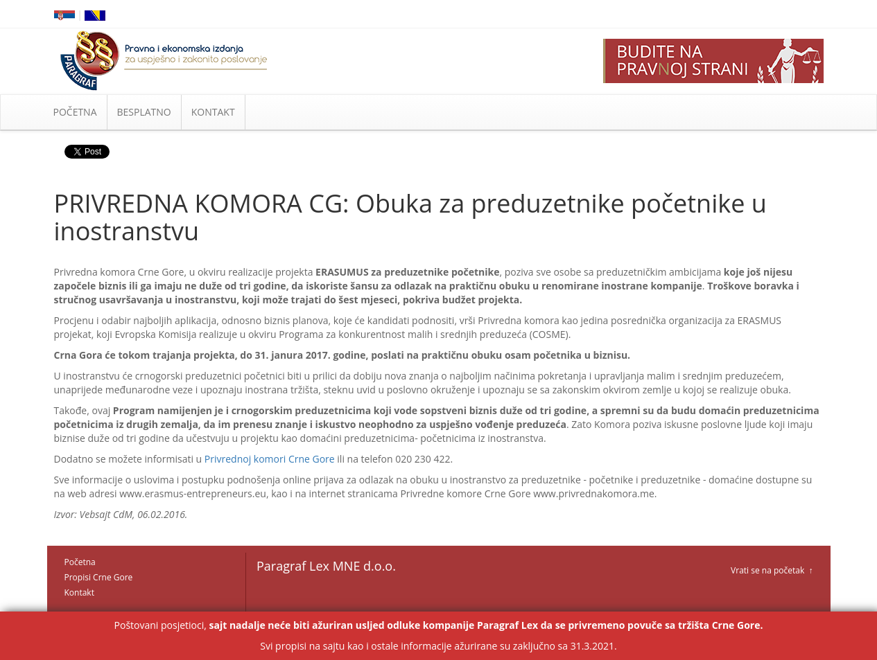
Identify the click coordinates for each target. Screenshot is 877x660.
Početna (80, 562)
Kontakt (79, 592)
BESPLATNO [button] (144, 111)
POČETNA (75, 111)
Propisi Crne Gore (98, 577)
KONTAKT (213, 111)
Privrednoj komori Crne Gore (270, 458)
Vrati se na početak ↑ (772, 570)
